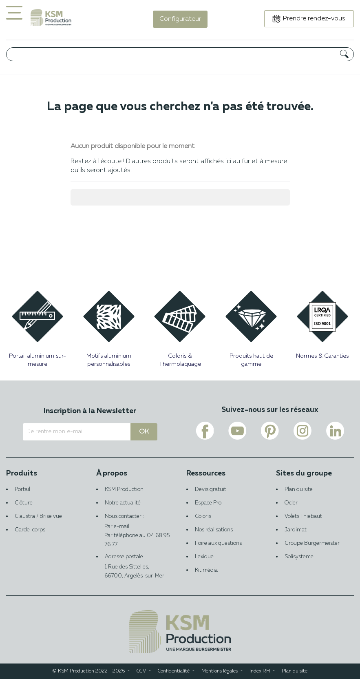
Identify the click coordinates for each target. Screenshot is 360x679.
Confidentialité (174, 671)
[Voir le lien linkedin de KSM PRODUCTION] (335, 431)
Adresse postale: (135, 567)
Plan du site (299, 489)
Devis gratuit (210, 489)
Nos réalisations (214, 530)
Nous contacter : (135, 522)
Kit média (206, 570)
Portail (22, 489)
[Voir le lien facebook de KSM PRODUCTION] (205, 431)
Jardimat (296, 530)
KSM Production (124, 489)
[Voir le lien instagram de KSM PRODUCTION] (302, 431)
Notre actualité (123, 503)
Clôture (24, 503)
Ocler (291, 503)
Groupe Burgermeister (312, 543)
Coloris (203, 516)
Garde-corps (30, 530)
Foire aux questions (218, 543)
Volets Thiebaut (303, 516)
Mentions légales (219, 671)
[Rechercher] (180, 54)
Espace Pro (208, 503)
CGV (141, 671)
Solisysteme (299, 557)
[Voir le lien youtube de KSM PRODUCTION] (237, 431)
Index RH (260, 671)
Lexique (204, 557)
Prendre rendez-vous (314, 18)
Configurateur (180, 19)
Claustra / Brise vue (38, 516)
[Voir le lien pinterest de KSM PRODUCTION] (270, 431)
